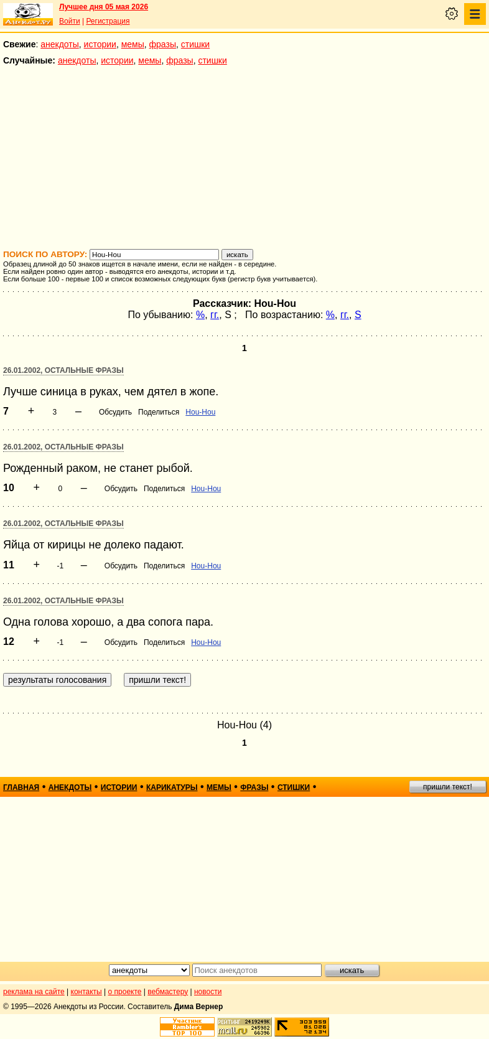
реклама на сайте (34, 991)
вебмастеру (167, 991)
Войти (69, 21)
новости (207, 991)
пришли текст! (447, 787)
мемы (132, 44)
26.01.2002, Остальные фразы (63, 370)
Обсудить (115, 412)
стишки (195, 44)
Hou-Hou (200, 412)
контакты (86, 991)
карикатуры (172, 787)
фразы (162, 44)
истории (100, 44)
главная (21, 787)
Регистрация (107, 21)
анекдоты (59, 44)
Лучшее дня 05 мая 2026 (103, 6)
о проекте (125, 991)
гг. (214, 314)
